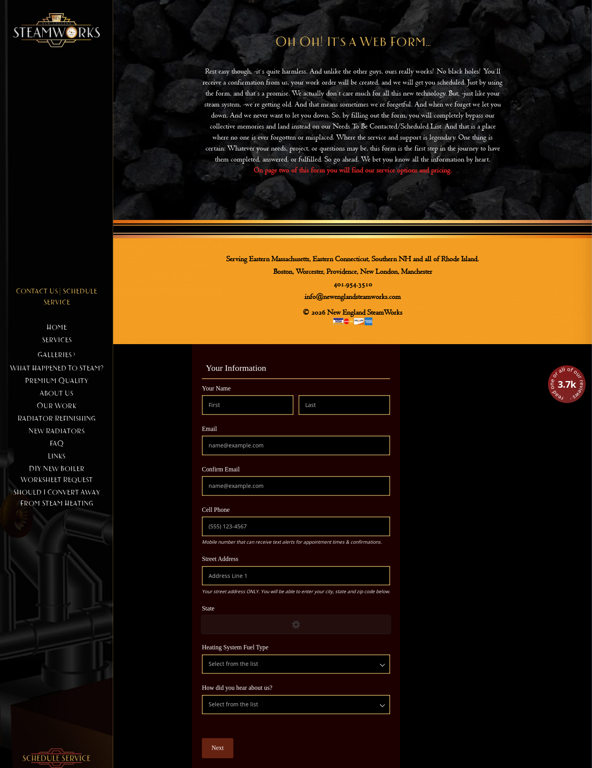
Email (222, 428)
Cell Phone (228, 509)
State (221, 608)
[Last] (344, 405)
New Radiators (56, 431)
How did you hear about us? (249, 687)
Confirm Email (233, 469)
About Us (56, 394)
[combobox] (296, 664)
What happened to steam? (56, 368)
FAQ (56, 444)
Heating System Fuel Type (247, 647)
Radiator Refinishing (56, 419)
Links (56, 456)
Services (56, 340)
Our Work (56, 406)
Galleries (56, 355)
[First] (248, 405)
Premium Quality (56, 381)
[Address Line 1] (296, 576)
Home (56, 328)
